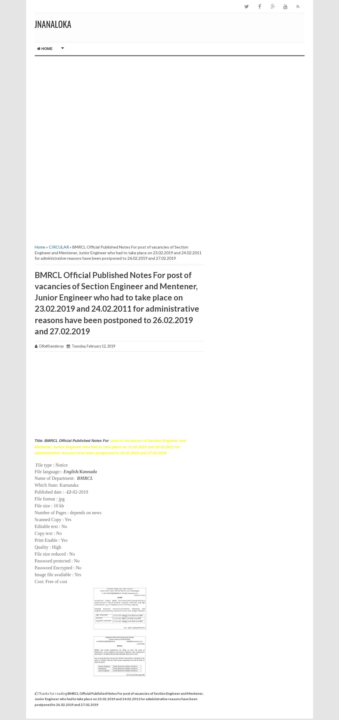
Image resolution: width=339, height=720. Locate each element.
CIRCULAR (59, 246)
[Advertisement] (119, 105)
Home (45, 48)
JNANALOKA (53, 24)
